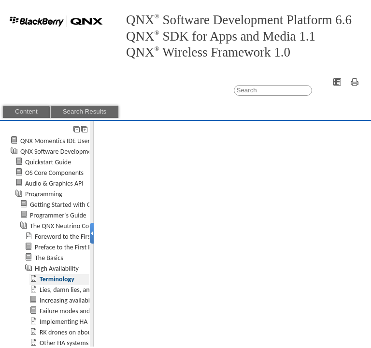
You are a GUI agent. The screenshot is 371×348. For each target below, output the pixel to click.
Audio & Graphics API (54, 183)
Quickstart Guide (48, 162)
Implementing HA (63, 322)
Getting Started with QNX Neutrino (78, 205)
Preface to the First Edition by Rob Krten (89, 247)
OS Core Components (54, 173)
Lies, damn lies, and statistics (79, 290)
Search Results (84, 111)
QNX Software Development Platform (71, 151)
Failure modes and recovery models (88, 311)
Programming (43, 194)
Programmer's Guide (58, 215)
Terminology (57, 279)
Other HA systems (64, 343)
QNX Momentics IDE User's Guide (66, 141)
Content (26, 111)
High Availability (57, 268)
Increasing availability (69, 300)
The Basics (49, 258)
